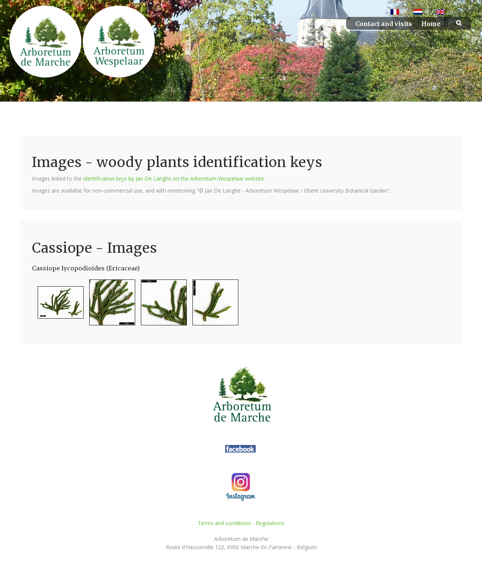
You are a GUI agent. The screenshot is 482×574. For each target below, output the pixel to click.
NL (427, 12)
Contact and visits (383, 23)
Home (431, 23)
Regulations (270, 523)
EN (450, 12)
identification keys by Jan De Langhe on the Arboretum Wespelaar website (173, 178)
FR (404, 12)
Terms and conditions (224, 523)
